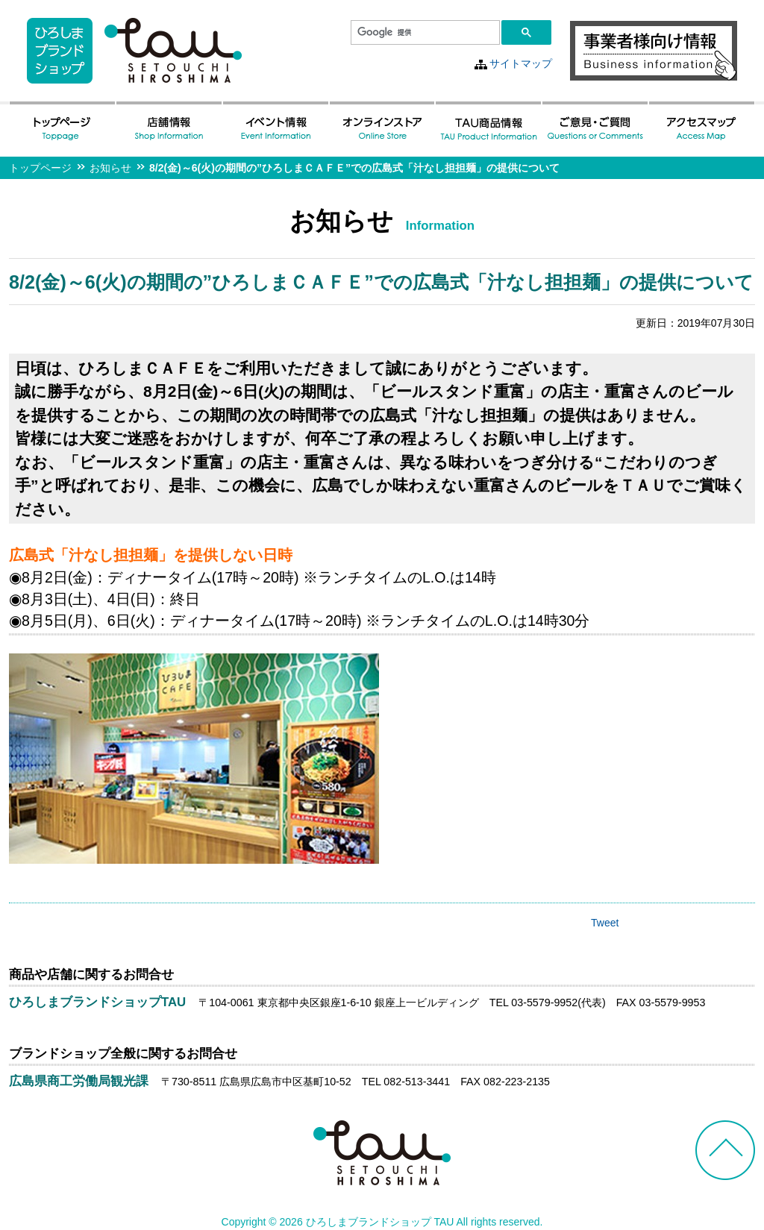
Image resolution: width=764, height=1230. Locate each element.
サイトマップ (520, 63)
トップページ (40, 168)
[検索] (423, 33)
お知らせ (110, 168)
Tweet (605, 923)
